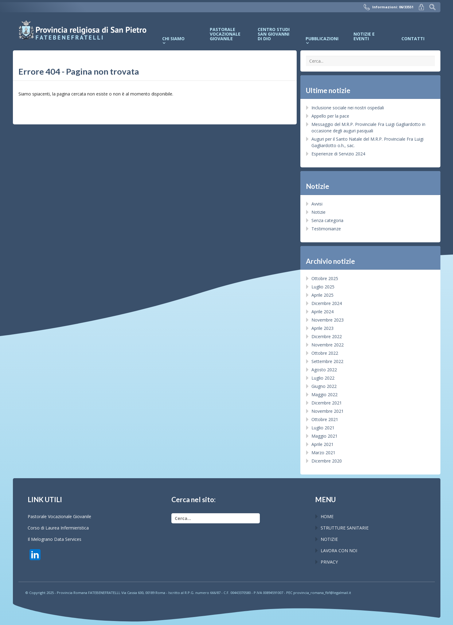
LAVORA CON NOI (339, 550)
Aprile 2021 (322, 444)
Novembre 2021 (327, 411)
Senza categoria (327, 220)
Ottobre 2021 (324, 419)
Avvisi (316, 204)
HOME (327, 516)
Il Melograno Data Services (54, 539)
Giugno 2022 (324, 386)
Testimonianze (326, 229)
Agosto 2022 (324, 370)
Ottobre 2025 (324, 278)
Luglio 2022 (322, 378)
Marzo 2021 (323, 452)
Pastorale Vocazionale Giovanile (59, 516)
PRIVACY (329, 562)
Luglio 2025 (322, 287)
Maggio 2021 (324, 436)
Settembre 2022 (327, 361)
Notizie (318, 212)
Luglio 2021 (322, 428)
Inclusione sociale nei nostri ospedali (347, 108)
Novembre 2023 (327, 320)
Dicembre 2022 (326, 336)
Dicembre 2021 (326, 403)
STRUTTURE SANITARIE (345, 528)
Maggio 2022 (324, 394)
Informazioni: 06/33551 (388, 7)
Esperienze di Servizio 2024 (338, 154)
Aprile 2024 (322, 311)
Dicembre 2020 (326, 461)
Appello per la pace (330, 116)
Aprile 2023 (322, 328)
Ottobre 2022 (324, 353)
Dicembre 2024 (326, 303)
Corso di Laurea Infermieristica (58, 528)
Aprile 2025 (322, 295)
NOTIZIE (329, 539)
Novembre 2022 (327, 345)
